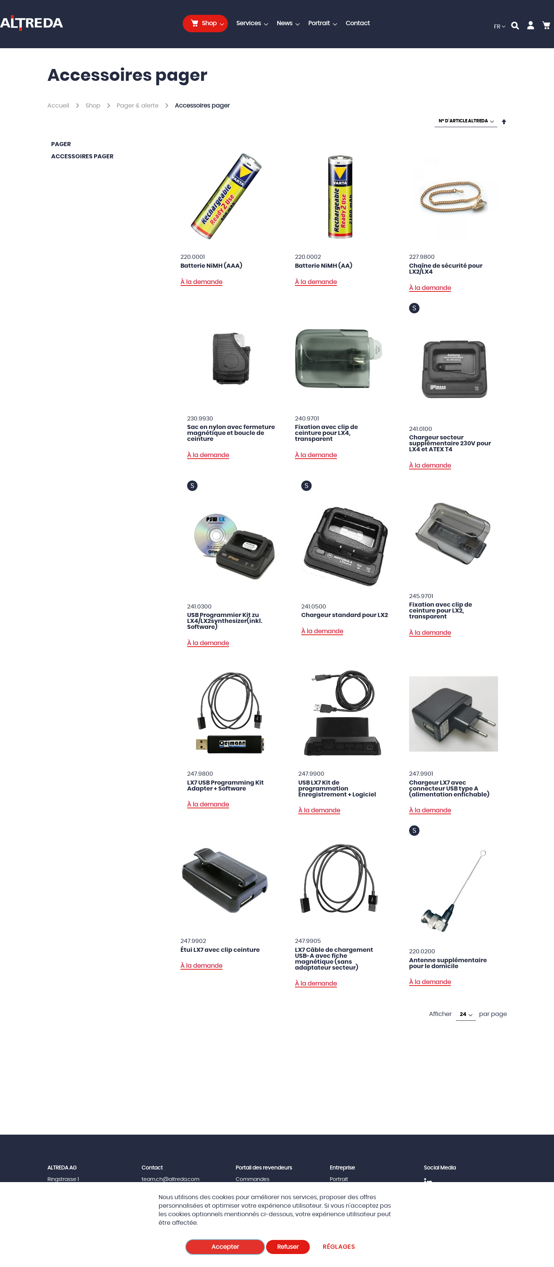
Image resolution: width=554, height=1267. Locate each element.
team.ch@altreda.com (170, 1179)
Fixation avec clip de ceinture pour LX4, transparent (326, 433)
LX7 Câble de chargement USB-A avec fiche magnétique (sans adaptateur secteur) (334, 959)
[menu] (278, 23)
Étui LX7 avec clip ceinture (220, 950)
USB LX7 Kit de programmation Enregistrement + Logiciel (337, 789)
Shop (94, 106)
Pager (61, 144)
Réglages (339, 1247)
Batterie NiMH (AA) (323, 266)
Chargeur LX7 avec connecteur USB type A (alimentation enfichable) (449, 789)
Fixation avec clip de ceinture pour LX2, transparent (440, 611)
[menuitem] (205, 23)
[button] (499, 27)
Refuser (288, 1247)
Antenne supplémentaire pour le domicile (448, 963)
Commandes (252, 1179)
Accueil (59, 106)
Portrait (339, 1179)
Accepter (225, 1247)
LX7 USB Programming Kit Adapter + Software (225, 786)
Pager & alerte (138, 106)
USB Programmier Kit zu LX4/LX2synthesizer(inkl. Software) (224, 621)
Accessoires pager (82, 156)
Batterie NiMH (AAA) (211, 266)
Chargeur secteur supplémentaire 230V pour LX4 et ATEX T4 (450, 443)
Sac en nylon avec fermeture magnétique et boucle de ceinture (231, 433)
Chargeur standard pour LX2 (344, 615)
